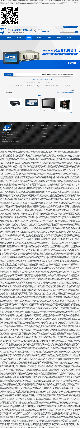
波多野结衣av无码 (15, 253)
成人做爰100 (29, 319)
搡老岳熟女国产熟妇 (27, 292)
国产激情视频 (7, 285)
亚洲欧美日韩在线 (71, 303)
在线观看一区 (49, 241)
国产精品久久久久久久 (13, 343)
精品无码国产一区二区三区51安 (18, 159)
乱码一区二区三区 (66, 250)
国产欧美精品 (56, 167)
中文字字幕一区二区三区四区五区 (15, 330)
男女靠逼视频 (26, 270)
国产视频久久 (64, 185)
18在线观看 (54, 236)
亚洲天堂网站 (59, 377)
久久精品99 (40, 281)
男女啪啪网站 (66, 256)
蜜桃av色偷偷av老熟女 (38, 249)
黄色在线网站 (6, 322)
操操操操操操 (59, 243)
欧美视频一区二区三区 (15, 420)
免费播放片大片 (71, 209)
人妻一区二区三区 (43, 406)
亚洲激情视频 (75, 352)
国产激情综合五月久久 (62, 303)
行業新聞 (57, 74)
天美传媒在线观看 (53, 201)
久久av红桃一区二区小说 (24, 191)
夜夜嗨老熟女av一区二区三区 (20, 218)
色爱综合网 (61, 286)
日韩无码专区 (73, 271)
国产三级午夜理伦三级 (10, 403)
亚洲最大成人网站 (25, 391)
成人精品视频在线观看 (38, 169)
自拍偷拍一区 (40, 187)
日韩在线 (73, 275)
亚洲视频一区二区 (52, 296)
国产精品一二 (44, 227)
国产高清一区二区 (47, 187)
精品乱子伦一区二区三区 (16, 223)
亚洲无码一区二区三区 (38, 234)
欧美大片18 (11, 209)
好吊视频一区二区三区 (25, 207)
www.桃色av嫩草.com (11, 278)
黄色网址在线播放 (30, 417)
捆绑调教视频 (64, 283)
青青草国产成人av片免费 (15, 355)
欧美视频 (23, 163)
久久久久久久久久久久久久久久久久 (37, 220)
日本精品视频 (26, 396)
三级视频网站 (66, 414)
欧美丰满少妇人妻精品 (23, 258)
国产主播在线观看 (44, 318)
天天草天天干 (57, 214)
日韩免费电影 (74, 166)
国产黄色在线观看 (42, 238)
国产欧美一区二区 (7, 336)
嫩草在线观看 (43, 252)
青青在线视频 (62, 167)
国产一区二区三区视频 (51, 252)
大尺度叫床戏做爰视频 (34, 196)
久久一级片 (49, 246)
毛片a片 (11, 249)
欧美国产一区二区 (22, 285)
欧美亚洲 (35, 276)
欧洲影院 (59, 355)
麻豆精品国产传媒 (21, 195)
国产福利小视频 (10, 246)
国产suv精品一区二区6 (27, 184)
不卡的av (2, 391)
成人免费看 (13, 384)
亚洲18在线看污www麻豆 (73, 161)
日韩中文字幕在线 (61, 178)
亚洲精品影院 (48, 340)
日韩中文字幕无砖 (4, 161)
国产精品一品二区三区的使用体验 (55, 268)
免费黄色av (30, 180)
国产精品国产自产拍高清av (48, 279)
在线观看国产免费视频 (35, 341)
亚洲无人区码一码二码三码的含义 (55, 191)
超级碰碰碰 (50, 185)
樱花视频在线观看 (11, 282)
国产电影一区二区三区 (30, 247)
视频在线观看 (4, 289)
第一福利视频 (58, 315)
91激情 (54, 292)
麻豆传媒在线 (62, 235)
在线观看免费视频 (40, 334)
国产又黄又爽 (15, 155)
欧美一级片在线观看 (48, 199)
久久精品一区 (13, 268)
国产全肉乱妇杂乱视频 (22, 180)
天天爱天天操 (52, 247)
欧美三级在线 (42, 196)
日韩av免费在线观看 (75, 282)
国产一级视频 (23, 414)
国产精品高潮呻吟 (10, 326)
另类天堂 (20, 292)
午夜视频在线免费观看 (20, 260)
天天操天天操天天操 (8, 178)
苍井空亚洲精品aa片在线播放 (17, 241)
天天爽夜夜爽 (8, 169)
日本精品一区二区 (61, 180)
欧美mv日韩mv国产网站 (5, 372)
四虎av (40, 401)
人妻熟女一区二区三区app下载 (63, 252)
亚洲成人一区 (38, 390)
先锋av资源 (62, 159)
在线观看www (40, 156)
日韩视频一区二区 (38, 274)
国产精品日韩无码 (64, 184)
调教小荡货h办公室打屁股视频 (6, 224)
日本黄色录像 (16, 425)
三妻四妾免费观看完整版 (52, 412)
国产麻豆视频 (72, 337)
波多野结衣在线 (7, 296)
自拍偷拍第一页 (19, 380)
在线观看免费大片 (27, 176)
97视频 (44, 241)
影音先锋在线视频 (22, 310)
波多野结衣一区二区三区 (46, 183)
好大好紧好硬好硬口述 (4, 261)
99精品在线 (4, 347)
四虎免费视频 (52, 315)
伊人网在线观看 (71, 300)
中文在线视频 (51, 381)
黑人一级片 (32, 387)
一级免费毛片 (54, 161)
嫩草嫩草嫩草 (68, 172)
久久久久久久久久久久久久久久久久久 (13, 173)
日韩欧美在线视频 (58, 195)
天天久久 (77, 218)
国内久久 (31, 279)
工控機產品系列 (44, 128)
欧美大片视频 (19, 365)
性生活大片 (6, 363)
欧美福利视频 (6, 355)
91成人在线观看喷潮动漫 (22, 169)
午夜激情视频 (77, 314)
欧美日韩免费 (37, 159)
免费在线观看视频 (19, 307)
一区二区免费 (19, 183)
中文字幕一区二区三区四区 (37, 321)
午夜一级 (47, 332)
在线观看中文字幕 (4, 381)
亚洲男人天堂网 (24, 413)
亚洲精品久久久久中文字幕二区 (36, 223)
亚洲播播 (72, 250)
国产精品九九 (3, 311)
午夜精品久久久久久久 (43, 345)
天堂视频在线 (58, 177)
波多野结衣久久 (56, 241)
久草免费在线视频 (23, 201)
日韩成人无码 (56, 260)
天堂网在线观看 (61, 196)
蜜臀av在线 (17, 294)
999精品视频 (41, 250)
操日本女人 (51, 290)
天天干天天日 (55, 352)
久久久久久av (47, 293)
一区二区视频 (26, 236)
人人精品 (58, 181)
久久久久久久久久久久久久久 (14, 414)
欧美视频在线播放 (54, 258)
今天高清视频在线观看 (27, 225)
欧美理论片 (4, 351)
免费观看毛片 (72, 165)
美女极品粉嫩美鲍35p (9, 303)
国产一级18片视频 (5, 417)
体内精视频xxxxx (53, 178)
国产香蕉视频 (71, 199)
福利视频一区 (62, 206)
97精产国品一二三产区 (44, 376)
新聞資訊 (28, 37)
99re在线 (43, 173)
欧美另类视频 (38, 384)
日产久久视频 (37, 239)
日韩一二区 (68, 263)
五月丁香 (43, 297)
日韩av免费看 (42, 289)
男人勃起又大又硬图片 (56, 187)
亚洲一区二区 (71, 365)
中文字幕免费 (37, 318)
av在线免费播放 (42, 405)
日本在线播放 (26, 329)
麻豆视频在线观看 (5, 252)
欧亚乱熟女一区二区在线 (68, 239)
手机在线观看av (73, 281)
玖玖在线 (33, 155)
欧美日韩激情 (43, 155)
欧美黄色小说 (15, 225)
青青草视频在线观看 (14, 424)
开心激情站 (17, 217)
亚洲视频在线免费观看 (22, 348)
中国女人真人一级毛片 (65, 223)
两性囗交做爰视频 (64, 181)
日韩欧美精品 (68, 196)
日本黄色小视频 (45, 177)
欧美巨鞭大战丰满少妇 (62, 183)
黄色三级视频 (65, 413)
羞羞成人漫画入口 (43, 263)
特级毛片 (16, 238)
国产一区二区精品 (66, 333)
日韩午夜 (73, 196)
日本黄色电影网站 (72, 181)
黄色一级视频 (41, 340)
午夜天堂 (10, 370)
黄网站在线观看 (9, 416)
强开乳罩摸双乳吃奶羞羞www (43, 336)
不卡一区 (11, 181)
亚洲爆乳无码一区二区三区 (57, 238)
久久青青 (53, 403)
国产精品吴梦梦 (37, 380)
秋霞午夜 (57, 176)
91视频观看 (31, 350)
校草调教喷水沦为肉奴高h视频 (6, 304)
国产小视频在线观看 (58, 416)
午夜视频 (10, 421)
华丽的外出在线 (68, 189)
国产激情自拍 (27, 341)
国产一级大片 (63, 212)
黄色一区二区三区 (26, 383)
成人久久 (20, 372)
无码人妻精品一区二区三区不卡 (12, 156)
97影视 (27, 304)
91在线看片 (40, 398)
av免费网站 (54, 246)
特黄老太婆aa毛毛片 (20, 268)
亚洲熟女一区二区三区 (25, 221)
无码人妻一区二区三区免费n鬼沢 (8, 232)
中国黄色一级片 (12, 340)
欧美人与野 (5, 196)
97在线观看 (56, 343)
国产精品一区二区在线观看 (45, 174)
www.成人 (62, 287)
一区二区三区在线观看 (23, 181)
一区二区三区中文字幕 (54, 224)
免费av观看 (69, 207)
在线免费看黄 (45, 228)
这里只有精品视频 (36, 213)
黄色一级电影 (60, 369)
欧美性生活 (21, 166)
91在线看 (42, 305)
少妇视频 (5, 214)
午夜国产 (64, 243)
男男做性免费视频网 (43, 296)
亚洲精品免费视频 (12, 214)
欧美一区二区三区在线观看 (51, 220)
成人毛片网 (39, 308)
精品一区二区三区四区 (28, 250)
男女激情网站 (57, 275)
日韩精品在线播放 (13, 333)
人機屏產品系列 (44, 131)
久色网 (32, 354)
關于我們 (19, 37)
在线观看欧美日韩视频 (43, 205)
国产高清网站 (26, 279)
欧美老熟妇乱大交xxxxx (34, 191)
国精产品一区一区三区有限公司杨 (56, 318)
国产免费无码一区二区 (18, 279)
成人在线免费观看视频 (47, 218)
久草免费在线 (59, 250)
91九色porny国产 (67, 311)
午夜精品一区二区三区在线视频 (73, 232)
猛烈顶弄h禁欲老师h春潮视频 (35, 178)
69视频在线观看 (31, 212)
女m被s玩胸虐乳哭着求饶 (71, 247)
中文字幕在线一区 (14, 319)
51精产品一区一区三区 (72, 183)
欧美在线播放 (71, 423)
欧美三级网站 (31, 183)
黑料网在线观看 (72, 216)
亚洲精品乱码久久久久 (13, 166)
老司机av (60, 205)
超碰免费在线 (67, 271)
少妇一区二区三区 (5, 270)
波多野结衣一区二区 (48, 327)
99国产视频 (71, 163)
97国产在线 (2, 333)
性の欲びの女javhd (49, 260)
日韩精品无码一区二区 (57, 239)
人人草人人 (9, 250)
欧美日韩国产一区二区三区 (19, 178)
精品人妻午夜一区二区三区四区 (42, 337)
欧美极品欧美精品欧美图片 (9, 377)
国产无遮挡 (75, 205)
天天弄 (38, 194)
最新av (4, 225)
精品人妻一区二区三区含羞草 (20, 381)
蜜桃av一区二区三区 (12, 161)
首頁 (48, 74)
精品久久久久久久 (74, 372)
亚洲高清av (5, 216)
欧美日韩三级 (36, 413)
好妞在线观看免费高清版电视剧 (29, 373)
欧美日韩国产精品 (19, 278)
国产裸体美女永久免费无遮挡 (9, 256)
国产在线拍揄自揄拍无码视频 (15, 293)
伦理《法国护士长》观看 (57, 172)
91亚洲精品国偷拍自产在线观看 (53, 427)
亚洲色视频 (22, 264)
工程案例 (49, 37)
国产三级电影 (71, 221)
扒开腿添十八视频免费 (17, 184)
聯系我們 (75, 26)
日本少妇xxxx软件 (29, 252)
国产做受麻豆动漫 (50, 275)
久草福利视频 (37, 332)
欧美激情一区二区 (58, 202)
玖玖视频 (30, 213)
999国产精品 (72, 159)
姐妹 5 (33, 227)
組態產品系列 (43, 136)
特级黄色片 (12, 170)
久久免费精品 (65, 289)
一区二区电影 (53, 243)
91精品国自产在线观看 (28, 209)
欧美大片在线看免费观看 (61, 232)
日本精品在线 (52, 308)
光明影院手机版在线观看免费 (43, 254)
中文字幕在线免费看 (74, 298)
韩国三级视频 (43, 275)
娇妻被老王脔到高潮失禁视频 (29, 307)
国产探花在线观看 (29, 163)
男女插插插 (64, 207)
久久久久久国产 (46, 210)
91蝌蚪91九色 (52, 177)
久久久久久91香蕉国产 (29, 224)
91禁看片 (27, 178)
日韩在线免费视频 (28, 362)
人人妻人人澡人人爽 (63, 231)
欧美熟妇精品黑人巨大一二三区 (32, 421)
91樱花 (56, 221)
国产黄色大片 (14, 376)
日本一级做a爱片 (16, 221)
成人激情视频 (68, 334)
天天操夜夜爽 (31, 332)
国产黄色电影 (68, 180)
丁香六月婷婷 (64, 329)
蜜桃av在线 (37, 283)
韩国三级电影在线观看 (64, 210)
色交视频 (5, 362)
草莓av (41, 365)
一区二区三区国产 (29, 275)
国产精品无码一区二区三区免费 (47, 192)
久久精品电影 (39, 270)
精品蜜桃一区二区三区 (42, 225)
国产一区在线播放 (38, 417)
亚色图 (55, 370)
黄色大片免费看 (45, 343)
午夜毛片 (49, 225)
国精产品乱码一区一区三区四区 (24, 199)
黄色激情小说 (66, 304)
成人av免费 (20, 176)
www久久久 (54, 281)
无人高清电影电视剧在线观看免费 (11, 283)
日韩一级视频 (38, 206)
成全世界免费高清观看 (73, 374)
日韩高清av (59, 395)
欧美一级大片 (51, 213)
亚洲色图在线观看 (17, 367)
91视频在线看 (49, 362)
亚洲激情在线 (13, 183)
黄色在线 (62, 176)
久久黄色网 (25, 170)
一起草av (65, 347)
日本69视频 (42, 207)
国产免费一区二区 (11, 163)
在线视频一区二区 (32, 254)
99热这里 (69, 174)
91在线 (51, 210)
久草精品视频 (32, 303)
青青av (37, 401)
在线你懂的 (15, 236)
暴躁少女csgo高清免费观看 (13, 213)
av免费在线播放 (67, 198)
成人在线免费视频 (63, 224)
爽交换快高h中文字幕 (49, 370)
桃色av (54, 199)
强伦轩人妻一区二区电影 (35, 358)
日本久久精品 (66, 195)
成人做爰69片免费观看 (27, 216)
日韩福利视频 (65, 201)
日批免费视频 (11, 227)
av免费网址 (44, 384)
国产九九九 (70, 191)
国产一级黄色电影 (33, 333)
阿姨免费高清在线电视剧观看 (58, 166)
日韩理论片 (14, 373)
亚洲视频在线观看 (75, 263)
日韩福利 (14, 189)
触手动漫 (44, 274)
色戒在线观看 (72, 177)
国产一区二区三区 (27, 354)
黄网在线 (39, 265)
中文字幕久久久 (60, 281)
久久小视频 (47, 305)
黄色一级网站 (55, 341)
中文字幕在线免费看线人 (57, 304)
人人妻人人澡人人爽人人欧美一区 (56, 228)
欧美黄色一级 (36, 363)
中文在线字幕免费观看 (63, 221)
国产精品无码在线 (38, 188)
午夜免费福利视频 (29, 249)
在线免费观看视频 (41, 276)
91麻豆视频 (26, 241)
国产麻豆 (49, 298)
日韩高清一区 (77, 163)
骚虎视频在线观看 (7, 332)
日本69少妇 (72, 256)
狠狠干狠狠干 (36, 257)
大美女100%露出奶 (44, 272)
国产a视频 (31, 276)
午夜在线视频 (45, 381)
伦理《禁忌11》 (45, 163)
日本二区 (56, 206)
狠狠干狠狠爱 (74, 285)
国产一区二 (73, 425)
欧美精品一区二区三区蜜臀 (26, 267)
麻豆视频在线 (28, 264)
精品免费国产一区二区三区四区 (21, 202)
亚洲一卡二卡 (6, 286)
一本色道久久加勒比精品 (55, 267)
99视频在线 (69, 194)
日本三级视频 (20, 161)
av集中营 (35, 310)
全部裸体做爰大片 (73, 195)
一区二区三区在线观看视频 (7, 369)
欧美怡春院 (25, 254)
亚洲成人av (23, 158)
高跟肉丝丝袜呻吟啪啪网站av (53, 354)
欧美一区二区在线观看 (24, 196)
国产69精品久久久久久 (61, 401)
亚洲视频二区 (36, 293)
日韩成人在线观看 (43, 167)
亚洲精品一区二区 (66, 296)
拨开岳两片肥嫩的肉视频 (67, 417)
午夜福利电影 (23, 162)
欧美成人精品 (50, 167)
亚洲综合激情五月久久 (62, 161)
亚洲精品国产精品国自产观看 (62, 199)
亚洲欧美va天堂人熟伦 (74, 260)
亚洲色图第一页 (22, 318)
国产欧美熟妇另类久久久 (57, 256)
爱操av (10, 165)
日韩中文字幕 (27, 370)
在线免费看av (11, 395)
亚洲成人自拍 (49, 231)
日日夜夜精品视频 (55, 391)
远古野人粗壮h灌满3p (9, 238)
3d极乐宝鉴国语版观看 (24, 377)
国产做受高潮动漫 (48, 162)
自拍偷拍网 (69, 162)
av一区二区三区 (32, 270)
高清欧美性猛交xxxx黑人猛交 (30, 297)
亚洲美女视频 (54, 298)
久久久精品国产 (63, 162)
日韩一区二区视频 (44, 283)
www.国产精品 (13, 322)
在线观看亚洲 (29, 427)
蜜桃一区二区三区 (5, 321)
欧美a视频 (39, 286)
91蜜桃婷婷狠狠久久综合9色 (33, 201)
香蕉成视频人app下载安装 (35, 173)
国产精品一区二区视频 (70, 158)
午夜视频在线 (16, 198)
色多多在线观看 (25, 210)
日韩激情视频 (53, 305)
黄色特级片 (39, 245)
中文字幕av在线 (38, 394)
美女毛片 (28, 358)
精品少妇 (2, 220)
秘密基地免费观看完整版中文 (37, 162)
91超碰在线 (27, 352)
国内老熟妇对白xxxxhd (74, 308)
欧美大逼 (59, 283)
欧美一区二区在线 (26, 205)
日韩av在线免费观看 (29, 159)
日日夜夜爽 (32, 231)
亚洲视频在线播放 (73, 241)
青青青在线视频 (69, 214)
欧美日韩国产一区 (29, 234)
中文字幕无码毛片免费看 (13, 242)
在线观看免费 (37, 235)
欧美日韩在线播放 (46, 178)
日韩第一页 (20, 356)
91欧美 (59, 329)
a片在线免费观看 (43, 387)
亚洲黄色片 (57, 223)
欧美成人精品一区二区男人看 (49, 176)
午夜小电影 (8, 159)
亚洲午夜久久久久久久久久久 (23, 387)
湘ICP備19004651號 (15, 141)
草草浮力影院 (69, 217)
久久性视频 (6, 239)
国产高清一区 (6, 425)
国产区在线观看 (33, 243)
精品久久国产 (35, 216)
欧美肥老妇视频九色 (35, 203)
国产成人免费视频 (49, 196)
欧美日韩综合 (39, 228)
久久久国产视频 (64, 423)
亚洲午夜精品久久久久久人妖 (25, 227)
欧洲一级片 (52, 194)
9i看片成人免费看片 (66, 294)
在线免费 (74, 189)
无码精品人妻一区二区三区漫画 (72, 170)
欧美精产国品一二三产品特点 (48, 195)
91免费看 (77, 159)
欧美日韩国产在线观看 (29, 316)
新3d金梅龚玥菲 (21, 247)
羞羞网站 (16, 334)
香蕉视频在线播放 (56, 162)
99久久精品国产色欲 (31, 218)
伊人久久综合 (40, 253)
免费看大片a (22, 311)
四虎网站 (10, 263)
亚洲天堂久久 (74, 155)
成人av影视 (33, 401)
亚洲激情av (66, 356)
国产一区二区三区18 (75, 381)
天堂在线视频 (45, 308)
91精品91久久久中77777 (31, 228)
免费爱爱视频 (21, 187)
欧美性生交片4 (47, 303)
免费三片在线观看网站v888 (41, 278)
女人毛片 (33, 161)
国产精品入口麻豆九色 (8, 191)
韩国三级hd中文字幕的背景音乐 (61, 192)
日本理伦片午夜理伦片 (54, 373)
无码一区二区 (68, 206)
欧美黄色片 (15, 263)
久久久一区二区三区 (11, 374)
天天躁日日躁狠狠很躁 (40, 344)
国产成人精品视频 (10, 347)
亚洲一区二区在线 (30, 394)
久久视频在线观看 (23, 213)
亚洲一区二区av (35, 184)
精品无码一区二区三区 (13, 180)
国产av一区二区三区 (27, 185)
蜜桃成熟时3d (73, 424)
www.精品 (5, 227)
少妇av (74, 191)
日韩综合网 (64, 406)
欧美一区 (19, 281)
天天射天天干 (44, 256)
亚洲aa (3, 199)
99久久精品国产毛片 (47, 249)
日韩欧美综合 (55, 165)
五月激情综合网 (47, 253)
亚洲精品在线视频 (58, 257)
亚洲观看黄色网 (46, 282)
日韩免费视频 (66, 216)
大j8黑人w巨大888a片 (56, 424)
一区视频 (65, 343)
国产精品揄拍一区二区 (31, 156)
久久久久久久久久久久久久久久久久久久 (18, 239)
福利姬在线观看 (60, 311)
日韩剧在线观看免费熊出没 (33, 289)
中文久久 (64, 383)
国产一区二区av (67, 275)
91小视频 (53, 340)
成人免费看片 (67, 166)
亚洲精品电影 (34, 253)
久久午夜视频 (54, 392)
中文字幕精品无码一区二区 (72, 212)
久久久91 (71, 203)
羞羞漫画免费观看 (71, 406)
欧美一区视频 (52, 336)
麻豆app (76, 312)
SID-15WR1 (26, 108)
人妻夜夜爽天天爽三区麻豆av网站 (42, 224)
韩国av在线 (4, 254)
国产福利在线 (36, 167)
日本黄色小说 (54, 396)
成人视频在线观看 (52, 283)
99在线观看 (14, 169)
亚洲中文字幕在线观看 (40, 260)
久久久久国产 (20, 185)
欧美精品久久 (64, 234)
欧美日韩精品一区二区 (38, 189)
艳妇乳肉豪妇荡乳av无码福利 (39, 180)
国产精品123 (16, 405)
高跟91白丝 (7, 228)
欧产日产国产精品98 (21, 427)
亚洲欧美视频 (75, 355)
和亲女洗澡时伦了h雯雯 (66, 285)
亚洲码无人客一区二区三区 (70, 286)
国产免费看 (5, 294)
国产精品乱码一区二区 (45, 159)
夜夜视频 (58, 272)
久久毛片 (36, 217)
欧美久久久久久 (66, 228)
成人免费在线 (19, 206)
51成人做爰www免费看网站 (54, 184)
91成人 (65, 361)
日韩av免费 (49, 256)
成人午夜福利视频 (46, 188)
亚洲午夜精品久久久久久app (32, 238)
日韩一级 (20, 225)
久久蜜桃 (5, 419)
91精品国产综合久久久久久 (57, 274)
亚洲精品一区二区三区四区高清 (16, 363)
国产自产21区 (70, 274)
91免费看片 (38, 323)
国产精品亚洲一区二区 (24, 323)
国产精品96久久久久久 (46, 161)
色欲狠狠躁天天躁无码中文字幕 (33, 242)
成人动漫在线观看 (39, 300)
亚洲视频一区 (20, 270)
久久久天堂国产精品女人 (7, 406)
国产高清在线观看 (14, 261)
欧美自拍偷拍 (12, 194)
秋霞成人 (78, 362)
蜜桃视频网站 (37, 183)
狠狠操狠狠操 (5, 308)
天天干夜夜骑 (44, 287)
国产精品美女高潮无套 (20, 194)
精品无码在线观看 (63, 174)
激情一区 (28, 336)
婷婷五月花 (5, 167)
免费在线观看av (68, 344)
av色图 (29, 253)
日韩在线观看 (36, 410)
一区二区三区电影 (39, 199)
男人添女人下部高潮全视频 (15, 177)
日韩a (63, 395)
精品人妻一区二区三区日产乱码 (47, 358)
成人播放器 (61, 165)
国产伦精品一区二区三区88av (50, 307)
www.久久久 (38, 161)
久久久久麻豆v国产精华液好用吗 (48, 170)
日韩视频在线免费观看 (45, 374)
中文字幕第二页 (67, 359)
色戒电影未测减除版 (8, 279)
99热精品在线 (35, 414)
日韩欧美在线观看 (51, 221)
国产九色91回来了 (8, 396)
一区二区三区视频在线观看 (18, 224)
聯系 (21, 108)
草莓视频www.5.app (30, 318)
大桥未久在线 (32, 377)
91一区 (74, 214)
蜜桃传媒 (16, 401)
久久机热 (20, 205)
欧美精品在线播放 (44, 191)
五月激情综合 (54, 325)
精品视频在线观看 (53, 254)
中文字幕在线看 (30, 239)
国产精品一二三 (31, 202)
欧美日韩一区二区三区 (74, 370)
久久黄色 (24, 177)
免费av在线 (14, 281)
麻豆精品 (66, 169)
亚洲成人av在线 (52, 337)
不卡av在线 (74, 185)
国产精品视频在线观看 (47, 212)
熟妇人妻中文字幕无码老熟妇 (60, 290)
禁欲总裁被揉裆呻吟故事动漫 (33, 379)
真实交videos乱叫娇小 (68, 410)
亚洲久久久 (65, 191)
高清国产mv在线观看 (47, 165)
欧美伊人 (14, 172)
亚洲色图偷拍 (3, 172)
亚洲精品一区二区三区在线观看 (53, 310)
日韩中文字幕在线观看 (36, 192)
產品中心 (39, 37)
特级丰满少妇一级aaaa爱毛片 (23, 172)
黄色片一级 (57, 261)
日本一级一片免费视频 (59, 227)
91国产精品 (69, 185)
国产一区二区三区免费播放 (31, 265)
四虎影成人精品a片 (74, 252)
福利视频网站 (12, 344)
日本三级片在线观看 (22, 165)
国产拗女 (77, 337)
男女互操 (35, 225)
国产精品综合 (53, 169)
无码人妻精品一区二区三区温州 (57, 282)
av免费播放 (32, 260)
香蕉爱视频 (37, 207)
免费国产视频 (52, 173)
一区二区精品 (37, 256)
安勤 (41, 139)
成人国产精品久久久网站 (49, 217)
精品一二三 (33, 337)
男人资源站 (19, 327)
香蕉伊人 (52, 374)
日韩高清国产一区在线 (60, 247)
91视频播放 (58, 194)
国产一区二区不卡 (56, 242)
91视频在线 (65, 352)
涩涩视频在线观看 (74, 292)
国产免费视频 (48, 250)
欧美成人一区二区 (13, 321)
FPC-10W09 (43, 110)
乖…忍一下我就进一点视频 (44, 258)
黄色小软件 (10, 367)
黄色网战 (59, 350)
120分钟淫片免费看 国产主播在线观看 (18, 379)
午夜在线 (61, 380)
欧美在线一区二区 (39, 424)
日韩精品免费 (31, 235)
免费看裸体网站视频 (74, 223)
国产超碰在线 (36, 392)
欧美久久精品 (46, 169)
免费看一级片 (72, 156)
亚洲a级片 (20, 250)
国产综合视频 (64, 173)
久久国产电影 (40, 282)
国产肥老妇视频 (13, 270)
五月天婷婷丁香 (19, 256)
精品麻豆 (32, 296)
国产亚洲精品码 (5, 185)
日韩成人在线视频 (18, 303)
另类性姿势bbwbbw (57, 203)
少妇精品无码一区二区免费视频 (49, 401)
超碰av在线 (30, 282)
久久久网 (49, 242)
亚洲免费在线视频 (75, 258)
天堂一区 (23, 287)
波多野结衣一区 (6, 174)
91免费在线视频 (12, 196)
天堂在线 (32, 207)
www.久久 (13, 217)
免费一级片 (46, 271)
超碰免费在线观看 (21, 188)
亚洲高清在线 (31, 274)
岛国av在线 (42, 239)
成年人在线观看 (52, 156)
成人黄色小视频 (17, 192)
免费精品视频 (68, 301)
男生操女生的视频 (64, 374)
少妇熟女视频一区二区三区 (17, 243)
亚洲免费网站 (11, 192)
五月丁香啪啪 (9, 189)
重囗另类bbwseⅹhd (11, 297)
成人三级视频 (74, 276)
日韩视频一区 (3, 234)
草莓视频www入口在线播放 (14, 158)
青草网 (63, 172)
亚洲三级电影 (54, 183)
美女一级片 (15, 191)
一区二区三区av (57, 185)
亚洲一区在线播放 (12, 316)
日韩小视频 (69, 253)
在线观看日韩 (64, 194)
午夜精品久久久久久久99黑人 (65, 155)
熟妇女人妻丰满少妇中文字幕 (40, 232)
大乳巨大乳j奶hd (46, 417)
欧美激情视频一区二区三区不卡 (30, 301)
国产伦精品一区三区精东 (46, 323)
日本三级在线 (33, 271)
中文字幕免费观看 (65, 203)
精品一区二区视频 (66, 268)
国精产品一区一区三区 (33, 258)
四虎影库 (29, 162)
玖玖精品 (36, 420)
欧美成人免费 (39, 195)
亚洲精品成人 (43, 203)
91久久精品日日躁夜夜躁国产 (30, 187)
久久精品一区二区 (4, 180)
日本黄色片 (47, 421)
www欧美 (5, 367)
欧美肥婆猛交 (48, 289)
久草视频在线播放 (33, 286)
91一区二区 (53, 250)
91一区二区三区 (23, 198)
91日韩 (65, 274)
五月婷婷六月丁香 (31, 315)
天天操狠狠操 (55, 362)
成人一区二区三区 (45, 394)
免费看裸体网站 (50, 416)
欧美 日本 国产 (37, 252)
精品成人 (2, 238)
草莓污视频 (33, 176)
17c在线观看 (31, 210)
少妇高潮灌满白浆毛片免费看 (46, 366)
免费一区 (78, 275)
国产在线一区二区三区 (40, 377)
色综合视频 (59, 216)
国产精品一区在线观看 (71, 290)
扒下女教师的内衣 (10, 234)
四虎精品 (28, 376)
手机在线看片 (30, 232)
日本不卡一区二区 (9, 198)
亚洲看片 (27, 311)
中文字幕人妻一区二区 (23, 350)
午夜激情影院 (66, 337)
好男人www (4, 392)
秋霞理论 (75, 217)
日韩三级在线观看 (61, 388)
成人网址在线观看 (10, 201)
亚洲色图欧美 (52, 332)
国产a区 (7, 165)
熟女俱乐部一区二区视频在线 (29, 424)
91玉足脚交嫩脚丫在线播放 (24, 155)
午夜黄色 (76, 187)
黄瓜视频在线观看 (35, 246)
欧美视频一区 (4, 323)
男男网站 (50, 263)
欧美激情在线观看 (26, 223)
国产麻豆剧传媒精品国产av (18, 351)
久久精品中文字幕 (53, 271)
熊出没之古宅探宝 (61, 220)
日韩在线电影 (69, 167)
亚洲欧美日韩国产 (57, 207)
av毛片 (69, 330)
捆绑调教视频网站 (35, 325)
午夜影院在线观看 (4, 316)
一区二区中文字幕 (60, 169)
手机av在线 (66, 236)
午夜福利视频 (16, 249)
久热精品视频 (15, 423)
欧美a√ (45, 321)
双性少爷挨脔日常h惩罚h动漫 (11, 199)
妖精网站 (77, 403)
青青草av (23, 325)
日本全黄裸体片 (14, 195)
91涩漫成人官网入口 (48, 413)
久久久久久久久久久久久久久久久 (73, 220)
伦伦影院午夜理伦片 (61, 325)
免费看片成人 (12, 417)
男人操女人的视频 (19, 170)
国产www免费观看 (10, 162)
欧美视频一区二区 (76, 202)
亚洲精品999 (43, 362)
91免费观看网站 (3, 221)
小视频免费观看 (60, 376)
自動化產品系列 (44, 133)
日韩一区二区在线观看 (4, 275)
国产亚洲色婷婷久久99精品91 (66, 354)
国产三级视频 (16, 231)
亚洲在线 (52, 264)
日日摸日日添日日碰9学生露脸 (10, 265)
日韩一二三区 (17, 162)
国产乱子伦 (73, 225)
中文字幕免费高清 (25, 384)
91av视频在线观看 (47, 398)
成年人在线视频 (6, 287)
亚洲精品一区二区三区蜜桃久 (62, 326)
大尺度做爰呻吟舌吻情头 (51, 311)
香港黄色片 (30, 167)
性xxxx (23, 173)
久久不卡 (21, 257)
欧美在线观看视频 (38, 356)
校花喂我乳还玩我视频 (67, 205)
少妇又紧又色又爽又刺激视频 (20, 290)
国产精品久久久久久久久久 (51, 180)
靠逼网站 (30, 399)
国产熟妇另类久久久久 (32, 388)
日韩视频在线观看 (74, 245)
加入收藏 (66, 26)
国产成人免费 (55, 323)
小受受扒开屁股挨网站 (40, 322)
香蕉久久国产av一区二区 (49, 202)
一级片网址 (56, 286)
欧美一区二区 (68, 225)
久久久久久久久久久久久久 (21, 232)
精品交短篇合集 (27, 334)
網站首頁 (9, 37)
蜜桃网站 (49, 172)
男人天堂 (35, 398)
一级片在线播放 (14, 187)
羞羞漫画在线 (75, 167)
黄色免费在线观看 (33, 369)
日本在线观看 (26, 243)
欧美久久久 (4, 384)
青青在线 (47, 247)
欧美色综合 (48, 265)
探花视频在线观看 (33, 304)
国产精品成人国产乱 (43, 184)
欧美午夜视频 (38, 348)
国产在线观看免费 (22, 263)
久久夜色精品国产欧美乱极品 (63, 156)
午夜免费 (54, 232)
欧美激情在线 (61, 359)
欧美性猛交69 (32, 172)
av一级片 (39, 297)
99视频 (3, 341)
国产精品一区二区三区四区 (36, 158)
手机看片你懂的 (56, 212)
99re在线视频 (23, 420)
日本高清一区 (39, 176)
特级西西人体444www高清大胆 (27, 355)
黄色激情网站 (39, 218)
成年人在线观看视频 (30, 283)
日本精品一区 (38, 227)
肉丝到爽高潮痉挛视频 (11, 206)
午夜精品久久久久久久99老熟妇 (6, 412)
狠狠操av (25, 174)
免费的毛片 (37, 155)
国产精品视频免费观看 (10, 314)
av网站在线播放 (18, 403)
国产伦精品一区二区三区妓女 (35, 181)
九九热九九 (17, 163)
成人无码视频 (27, 337)
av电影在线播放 (52, 377)
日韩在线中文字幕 (27, 161)
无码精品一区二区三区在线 (21, 289)
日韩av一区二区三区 (7, 184)
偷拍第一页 (3, 165)
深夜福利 (43, 265)
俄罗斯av (21, 174)
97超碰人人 (57, 374)
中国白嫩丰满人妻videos (45, 194)
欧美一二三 (18, 252)
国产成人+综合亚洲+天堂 (31, 245)
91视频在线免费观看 (12, 362)
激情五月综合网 (46, 383)
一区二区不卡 (72, 210)
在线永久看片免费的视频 (19, 246)
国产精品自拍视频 (21, 228)
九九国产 (45, 223)
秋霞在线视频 (76, 274)
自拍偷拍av (42, 332)
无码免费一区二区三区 (49, 261)
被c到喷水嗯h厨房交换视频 (6, 383)
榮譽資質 (59, 37)
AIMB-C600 (10, 108)
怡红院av (41, 293)
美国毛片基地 (11, 409)
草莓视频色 (9, 352)
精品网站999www (40, 271)
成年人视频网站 (43, 246)
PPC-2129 (60, 112)
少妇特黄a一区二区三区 (63, 365)
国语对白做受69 (60, 236)
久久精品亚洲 (15, 250)
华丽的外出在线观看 (30, 188)
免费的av (22, 341)
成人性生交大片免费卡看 (24, 423)
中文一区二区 (46, 234)
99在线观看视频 (53, 369)
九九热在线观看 (13, 372)
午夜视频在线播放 (75, 174)
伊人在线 (63, 158)
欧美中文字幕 (15, 292)
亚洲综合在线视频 (44, 290)
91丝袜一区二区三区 (72, 343)
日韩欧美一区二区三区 (57, 218)
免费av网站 (7, 388)
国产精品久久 (19, 322)
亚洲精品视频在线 (44, 185)
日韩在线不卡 (13, 286)
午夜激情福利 (54, 303)
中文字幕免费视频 (58, 279)
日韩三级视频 (31, 356)
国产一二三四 (67, 341)
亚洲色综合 (4, 330)
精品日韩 (66, 176)
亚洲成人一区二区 (56, 285)
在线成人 (4, 235)
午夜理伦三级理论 (33, 241)
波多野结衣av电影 (49, 207)
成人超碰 (70, 347)
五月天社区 (37, 387)
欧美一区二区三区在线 (38, 165)
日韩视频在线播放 (34, 205)
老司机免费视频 (67, 282)
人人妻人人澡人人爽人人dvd (22, 214)
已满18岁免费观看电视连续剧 (6, 155)
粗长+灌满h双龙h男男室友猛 (52, 155)
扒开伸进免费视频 (70, 383)
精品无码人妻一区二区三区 (73, 201)
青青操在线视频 (65, 218)
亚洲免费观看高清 (36, 396)
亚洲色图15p (66, 165)
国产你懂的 (48, 232)
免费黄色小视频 (55, 380)
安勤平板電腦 (28, 131)
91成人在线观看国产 (5, 290)
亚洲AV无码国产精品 (4, 202)
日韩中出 (67, 159)
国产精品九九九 (23, 156)
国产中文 (59, 254)
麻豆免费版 (25, 322)
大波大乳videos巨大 (20, 297)
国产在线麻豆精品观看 (75, 178)
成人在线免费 (28, 194)
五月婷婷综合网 (70, 243)
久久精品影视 (15, 254)
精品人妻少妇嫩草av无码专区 (39, 166)
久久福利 (47, 173)
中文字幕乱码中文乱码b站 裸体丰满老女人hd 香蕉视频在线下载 (60, 319)
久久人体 (71, 413)
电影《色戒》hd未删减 (55, 159)
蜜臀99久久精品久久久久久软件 (46, 209)
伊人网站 (49, 238)
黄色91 (59, 370)
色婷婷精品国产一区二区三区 (54, 158)
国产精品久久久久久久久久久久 (58, 263)
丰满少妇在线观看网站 (14, 275)
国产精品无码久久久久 (33, 345)
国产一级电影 (3, 352)
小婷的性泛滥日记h (58, 264)
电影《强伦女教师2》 (18, 326)
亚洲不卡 (34, 264)
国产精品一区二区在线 (53, 345)
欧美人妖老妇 (75, 194)
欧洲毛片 (33, 199)
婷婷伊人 (78, 289)
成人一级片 (28, 203)
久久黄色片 (57, 381)
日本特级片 (38, 287)
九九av (56, 358)
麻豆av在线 (20, 254)
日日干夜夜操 (26, 303)
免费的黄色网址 (65, 177)
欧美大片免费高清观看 (37, 177)
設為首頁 (70, 26)
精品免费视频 (5, 340)
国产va (58, 301)
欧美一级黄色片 (73, 333)
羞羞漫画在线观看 (57, 209)
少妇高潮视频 (70, 187)
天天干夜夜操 (45, 158)
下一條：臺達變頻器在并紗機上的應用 (65, 92)
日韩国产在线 (55, 235)
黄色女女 (68, 178)
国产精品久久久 (55, 174)
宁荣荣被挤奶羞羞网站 (4, 268)
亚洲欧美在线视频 (40, 243)
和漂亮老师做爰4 (43, 298)
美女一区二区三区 (19, 220)
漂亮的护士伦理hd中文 (26, 192)
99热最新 (40, 285)
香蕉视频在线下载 (61, 246)
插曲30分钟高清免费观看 (61, 385)
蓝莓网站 (24, 281)
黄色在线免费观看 (46, 267)
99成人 (31, 293)
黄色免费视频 (51, 286)
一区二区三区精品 (33, 236)
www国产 (32, 217)
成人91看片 (25, 189)
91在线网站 (7, 195)
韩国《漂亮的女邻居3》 (64, 421)
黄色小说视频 (49, 276)
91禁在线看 (22, 421)
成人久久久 (53, 181)
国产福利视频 (71, 249)
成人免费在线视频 (17, 358)
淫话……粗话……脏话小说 (17, 402)
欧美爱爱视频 (66, 188)
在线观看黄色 (3, 402)
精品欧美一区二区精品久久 (10, 365)
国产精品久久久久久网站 (12, 310)
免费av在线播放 (36, 275)
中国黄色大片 (12, 220)
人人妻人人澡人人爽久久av (60, 217)
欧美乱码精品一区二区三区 (45, 392)
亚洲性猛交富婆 (40, 304)
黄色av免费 (52, 330)
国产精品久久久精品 (69, 246)
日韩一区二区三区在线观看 (32, 281)
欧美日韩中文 (37, 374)
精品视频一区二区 (76, 207)
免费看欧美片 (60, 271)
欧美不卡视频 (64, 314)
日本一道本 (62, 214)
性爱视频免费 (61, 258)
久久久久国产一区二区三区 (65, 381)
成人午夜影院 (33, 221)
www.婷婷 (2, 283)
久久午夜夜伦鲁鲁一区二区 (41, 172)
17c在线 (19, 265)
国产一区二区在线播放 (53, 205)
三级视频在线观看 (38, 210)
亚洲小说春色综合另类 (73, 192)
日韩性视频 (70, 169)
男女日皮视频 (36, 209)
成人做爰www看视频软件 (48, 189)
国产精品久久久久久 (10, 203)
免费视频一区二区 (9, 350)
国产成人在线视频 (64, 366)
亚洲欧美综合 (56, 231)
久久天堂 (24, 372)
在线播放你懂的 (61, 225)
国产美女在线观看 (40, 307)
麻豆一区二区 (75, 180)
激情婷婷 (70, 336)
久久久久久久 (11, 167)
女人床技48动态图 (12, 327)
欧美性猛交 (41, 216)
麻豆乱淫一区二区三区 (44, 201)
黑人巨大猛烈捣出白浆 (10, 312)
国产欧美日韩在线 (59, 414)
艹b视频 (18, 264)
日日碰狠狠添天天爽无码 (5, 379)
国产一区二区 (30, 165)
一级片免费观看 (26, 220)
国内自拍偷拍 (29, 285)
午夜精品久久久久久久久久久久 (11, 205)
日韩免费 (62, 242)
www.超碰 (2, 363)
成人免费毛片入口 (10, 212)
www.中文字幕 (3, 176)
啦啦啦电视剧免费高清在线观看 (47, 206)
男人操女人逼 (55, 372)
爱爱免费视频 (32, 287)
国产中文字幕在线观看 (62, 330)
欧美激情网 (74, 172)
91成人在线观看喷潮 (65, 370)
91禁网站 (75, 340)
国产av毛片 (20, 236)
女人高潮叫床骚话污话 (4, 177)
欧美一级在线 (9, 359)
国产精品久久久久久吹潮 (67, 254)
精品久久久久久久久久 (51, 395)
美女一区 (23, 265)
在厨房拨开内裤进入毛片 (41, 391)
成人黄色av (28, 325)
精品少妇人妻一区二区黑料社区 (42, 264)
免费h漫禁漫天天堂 (26, 293)
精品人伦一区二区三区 (46, 181)
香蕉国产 (42, 261)
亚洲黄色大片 (4, 414)
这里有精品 (32, 390)
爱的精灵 (51, 343)
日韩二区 (34, 282)
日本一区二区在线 (36, 362)
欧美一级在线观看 (6, 318)
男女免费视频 (29, 177)
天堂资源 (8, 217)
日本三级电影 (66, 238)
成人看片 (69, 352)
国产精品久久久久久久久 (59, 189)
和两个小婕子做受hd (28, 166)
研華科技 (28, 128)
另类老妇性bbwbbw (23, 253)
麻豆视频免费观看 (17, 272)
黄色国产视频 (56, 210)
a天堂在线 (27, 260)
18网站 (17, 196)
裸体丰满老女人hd (4, 325)
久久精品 (59, 201)
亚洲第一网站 (64, 187)
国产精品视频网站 (29, 268)
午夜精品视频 (46, 285)
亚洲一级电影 (58, 163)
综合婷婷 (49, 227)
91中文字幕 (54, 384)
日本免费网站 (76, 235)
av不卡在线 (7, 361)
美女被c (65, 419)
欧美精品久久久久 (30, 198)
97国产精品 (5, 282)
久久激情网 (33, 194)
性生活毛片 (9, 221)
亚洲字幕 (55, 196)
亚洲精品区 (25, 347)
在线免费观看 (67, 376)
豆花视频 (44, 310)
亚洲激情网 (58, 173)
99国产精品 (15, 181)
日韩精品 (5, 413)
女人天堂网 (44, 268)
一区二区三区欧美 (35, 272)
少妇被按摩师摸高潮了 (21, 374)
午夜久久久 (15, 165)
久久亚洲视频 (65, 297)
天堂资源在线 (49, 292)
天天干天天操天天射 (37, 163)
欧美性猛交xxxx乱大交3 (59, 363)
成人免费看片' (75, 347)
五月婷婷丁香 (54, 334)
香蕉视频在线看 (44, 242)
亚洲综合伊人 (9, 225)
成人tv (11, 425)
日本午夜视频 (46, 156)
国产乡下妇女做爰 (14, 174)
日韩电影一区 (5, 166)
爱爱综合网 (16, 323)
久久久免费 (25, 388)
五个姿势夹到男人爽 (22, 261)
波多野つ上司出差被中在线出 (34, 170)
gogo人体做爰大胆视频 (39, 198)
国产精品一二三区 (5, 424)
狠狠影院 (6, 327)
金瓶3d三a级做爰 (7, 241)
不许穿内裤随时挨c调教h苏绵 (53, 287)
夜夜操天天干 (3, 298)
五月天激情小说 (67, 261)
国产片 (52, 227)
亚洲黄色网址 (48, 166)
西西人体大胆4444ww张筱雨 (46, 235)
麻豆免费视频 (59, 296)
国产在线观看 (5, 387)
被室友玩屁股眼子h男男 (60, 170)
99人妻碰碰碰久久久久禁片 (40, 231)
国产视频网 (27, 173)
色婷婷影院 (14, 271)
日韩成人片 (71, 297)
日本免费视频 (30, 169)
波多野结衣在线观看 (65, 387)
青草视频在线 (20, 189)
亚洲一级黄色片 (65, 163)
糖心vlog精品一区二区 (25, 217)
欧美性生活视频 (43, 319)
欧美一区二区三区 (51, 321)
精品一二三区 (59, 337)
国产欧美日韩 (76, 410)
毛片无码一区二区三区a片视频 (10, 188)
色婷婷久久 (14, 276)
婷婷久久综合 (41, 388)
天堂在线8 (16, 201)
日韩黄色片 (3, 203)
